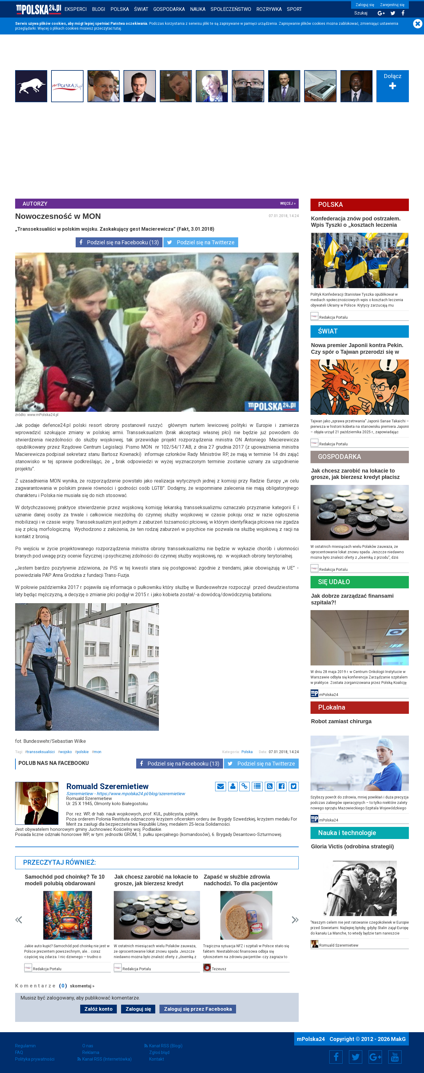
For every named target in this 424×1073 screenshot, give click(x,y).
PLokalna (331, 707)
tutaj (117, 28)
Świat (141, 9)
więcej (286, 203)
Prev (18, 920)
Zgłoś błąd (159, 1052)
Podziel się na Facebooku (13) (119, 242)
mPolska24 (311, 1039)
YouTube (395, 1057)
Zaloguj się (365, 5)
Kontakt (156, 1059)
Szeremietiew (125, 793)
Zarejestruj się (392, 5)
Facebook (336, 1057)
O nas (87, 1045)
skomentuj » (82, 986)
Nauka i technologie (347, 833)
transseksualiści (41, 752)
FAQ (19, 1052)
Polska (119, 9)
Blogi (98, 9)
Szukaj (360, 13)
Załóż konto (98, 1009)
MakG (398, 1039)
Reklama (90, 1052)
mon (97, 752)
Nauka (197, 9)
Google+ (375, 1057)
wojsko (66, 752)
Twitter (355, 1057)
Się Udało (334, 582)
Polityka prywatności (34, 1059)
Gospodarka (169, 9)
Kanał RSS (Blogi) (165, 1045)
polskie (83, 752)
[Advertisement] (212, 149)
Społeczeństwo (231, 9)
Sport (294, 9)
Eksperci (75, 9)
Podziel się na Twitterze (201, 242)
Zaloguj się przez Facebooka (198, 1009)
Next (295, 920)
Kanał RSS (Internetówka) (107, 1059)
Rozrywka (269, 9)
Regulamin (25, 1045)
